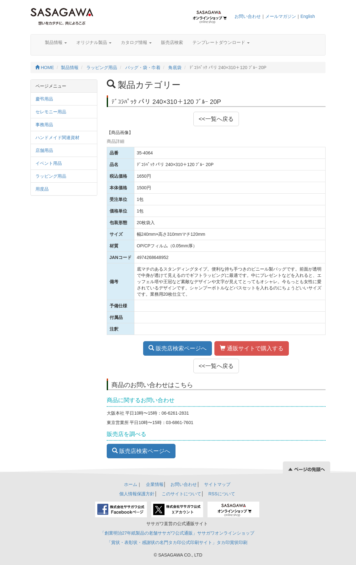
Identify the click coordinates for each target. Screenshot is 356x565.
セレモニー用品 (50, 111)
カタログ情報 (136, 42)
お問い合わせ (248, 16)
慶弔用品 (44, 98)
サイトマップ (217, 484)
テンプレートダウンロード (221, 42)
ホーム (130, 484)
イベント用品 (48, 163)
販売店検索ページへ (177, 348)
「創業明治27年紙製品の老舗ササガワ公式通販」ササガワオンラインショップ (177, 532)
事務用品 (44, 124)
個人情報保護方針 (136, 493)
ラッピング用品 (101, 67)
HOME (44, 67)
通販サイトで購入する (251, 348)
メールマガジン (280, 16)
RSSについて (221, 493)
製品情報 (56, 42)
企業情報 (155, 484)
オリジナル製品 (93, 42)
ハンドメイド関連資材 (57, 137)
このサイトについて (181, 493)
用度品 (42, 188)
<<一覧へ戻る (216, 119)
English (307, 16)
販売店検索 (172, 42)
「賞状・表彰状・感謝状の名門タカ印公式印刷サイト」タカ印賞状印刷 (177, 542)
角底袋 (174, 67)
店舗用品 (44, 150)
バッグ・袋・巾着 (142, 67)
